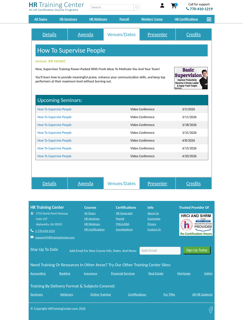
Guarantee (154, 218)
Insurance (90, 273)
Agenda (85, 34)
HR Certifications (186, 19)
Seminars (36, 294)
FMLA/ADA (122, 224)
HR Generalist (124, 213)
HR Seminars (68, 19)
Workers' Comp (151, 19)
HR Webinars (98, 19)
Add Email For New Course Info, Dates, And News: (103, 251)
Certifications (137, 294)
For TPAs (169, 294)
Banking (64, 273)
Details (50, 34)
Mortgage (183, 273)
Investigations (124, 229)
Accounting (38, 273)
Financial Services (123, 273)
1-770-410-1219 (45, 231)
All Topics (40, 19)
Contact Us (154, 229)
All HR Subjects (202, 294)
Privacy (152, 224)
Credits (193, 34)
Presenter (157, 34)
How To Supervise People (55, 109)
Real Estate (156, 273)
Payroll (124, 19)
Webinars (66, 294)
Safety (208, 273)
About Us (153, 213)
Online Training (100, 294)
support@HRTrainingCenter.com (55, 237)
